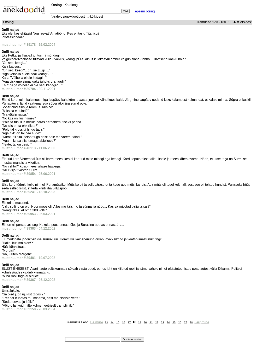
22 (156, 322)
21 (151, 322)
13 (106, 322)
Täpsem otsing (144, 11)
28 (191, 322)
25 (174, 322)
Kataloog (71, 5)
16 (123, 322)
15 (117, 322)
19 (139, 322)
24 (168, 322)
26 (179, 322)
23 (162, 322)
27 (185, 322)
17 (129, 322)
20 (145, 322)
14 (112, 322)
